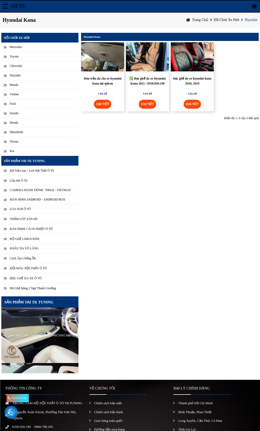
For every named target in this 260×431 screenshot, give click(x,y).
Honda (14, 122)
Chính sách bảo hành (108, 412)
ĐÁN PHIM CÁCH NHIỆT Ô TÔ (31, 229)
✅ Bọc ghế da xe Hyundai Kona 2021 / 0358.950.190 (147, 81)
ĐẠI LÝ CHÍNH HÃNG (191, 388)
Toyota (14, 56)
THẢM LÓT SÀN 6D (23, 219)
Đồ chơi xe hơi (226, 20)
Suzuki (14, 113)
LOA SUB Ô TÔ (20, 209)
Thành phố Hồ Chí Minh (195, 403)
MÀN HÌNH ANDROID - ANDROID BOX (37, 199)
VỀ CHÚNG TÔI (102, 388)
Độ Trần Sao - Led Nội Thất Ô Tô (32, 170)
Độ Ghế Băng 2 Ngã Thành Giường (33, 288)
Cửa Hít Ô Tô (18, 180)
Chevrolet (16, 66)
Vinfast (14, 94)
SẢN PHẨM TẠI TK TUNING (28, 302)
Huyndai (251, 20)
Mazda (14, 85)
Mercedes (16, 47)
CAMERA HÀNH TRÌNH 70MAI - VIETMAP (40, 190)
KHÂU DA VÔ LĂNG (24, 248)
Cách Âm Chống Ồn (23, 258)
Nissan (14, 141)
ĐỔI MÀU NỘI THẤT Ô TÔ (28, 268)
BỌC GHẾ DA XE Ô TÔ (25, 278)
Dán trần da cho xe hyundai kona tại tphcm (102, 81)
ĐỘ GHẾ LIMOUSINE (25, 239)
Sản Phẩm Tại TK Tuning (24, 161)
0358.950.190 (21, 427)
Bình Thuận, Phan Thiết (194, 412)
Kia (12, 151)
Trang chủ (200, 20)
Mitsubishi (16, 132)
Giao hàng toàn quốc (108, 421)
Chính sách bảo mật (108, 403)
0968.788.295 (43, 427)
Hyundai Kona (92, 36)
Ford (13, 104)
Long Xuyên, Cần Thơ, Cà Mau (200, 421)
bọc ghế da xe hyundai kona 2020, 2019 (192, 81)
